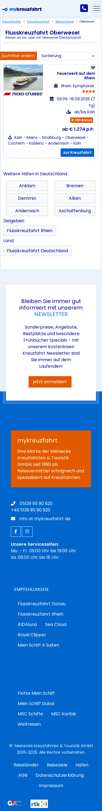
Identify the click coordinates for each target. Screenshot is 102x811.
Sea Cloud (55, 624)
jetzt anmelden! (50, 382)
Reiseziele (57, 765)
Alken (75, 198)
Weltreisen (29, 724)
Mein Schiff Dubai (36, 703)
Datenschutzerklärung (60, 775)
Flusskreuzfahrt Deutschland (37, 251)
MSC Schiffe (30, 714)
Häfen (82, 765)
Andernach (27, 211)
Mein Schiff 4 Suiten (38, 645)
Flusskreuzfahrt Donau (42, 604)
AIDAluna (27, 624)
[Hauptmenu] (96, 8)
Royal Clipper (32, 635)
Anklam (27, 186)
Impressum (51, 785)
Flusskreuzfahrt (38, 22)
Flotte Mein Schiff (36, 693)
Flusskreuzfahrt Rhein (29, 230)
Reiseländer (26, 765)
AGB (22, 775)
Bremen (75, 186)
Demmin (27, 198)
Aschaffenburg (75, 211)
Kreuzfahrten (11, 22)
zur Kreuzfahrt (77, 152)
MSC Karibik (63, 714)
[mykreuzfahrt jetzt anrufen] (84, 8)
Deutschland (64, 22)
